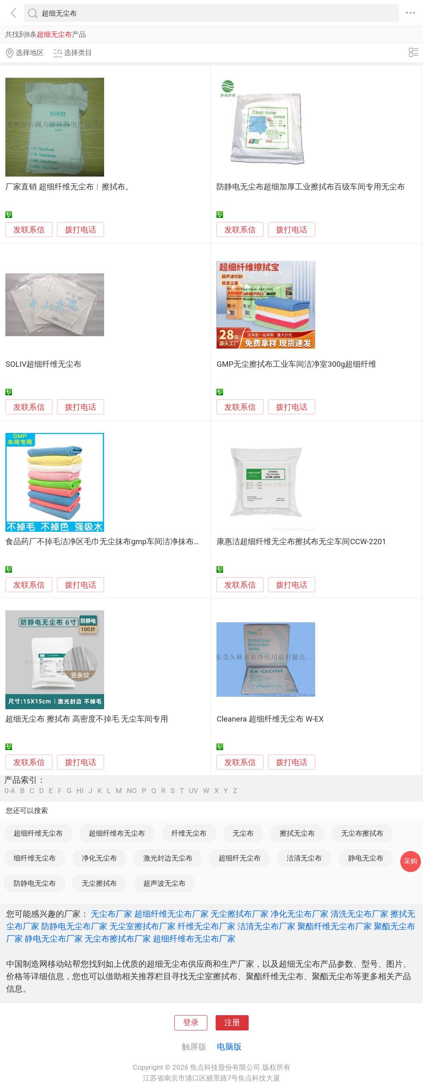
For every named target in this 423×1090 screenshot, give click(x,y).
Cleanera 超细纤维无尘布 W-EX (269, 719)
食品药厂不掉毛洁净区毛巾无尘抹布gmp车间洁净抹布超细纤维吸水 (122, 541)
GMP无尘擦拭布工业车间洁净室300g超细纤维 (296, 364)
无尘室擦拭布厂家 (142, 926)
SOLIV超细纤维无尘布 (43, 364)
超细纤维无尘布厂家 (171, 914)
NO (132, 790)
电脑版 (229, 1047)
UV (193, 790)
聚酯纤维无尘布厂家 (334, 926)
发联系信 (29, 229)
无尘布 (243, 833)
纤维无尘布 (189, 833)
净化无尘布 (99, 858)
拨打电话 (80, 229)
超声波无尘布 (164, 883)
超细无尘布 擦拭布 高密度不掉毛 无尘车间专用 (86, 719)
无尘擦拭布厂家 (240, 914)
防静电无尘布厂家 (74, 926)
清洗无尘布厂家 (359, 914)
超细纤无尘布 (240, 858)
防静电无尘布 (35, 883)
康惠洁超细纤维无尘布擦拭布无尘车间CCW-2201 (301, 541)
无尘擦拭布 (99, 883)
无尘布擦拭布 (362, 833)
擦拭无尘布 (297, 833)
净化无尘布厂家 (299, 914)
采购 (410, 861)
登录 (191, 1022)
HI (79, 790)
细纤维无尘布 (35, 858)
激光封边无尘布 (167, 858)
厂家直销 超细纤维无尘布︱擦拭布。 (69, 186)
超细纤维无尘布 (38, 833)
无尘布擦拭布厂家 (118, 939)
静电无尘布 (365, 858)
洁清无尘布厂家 (266, 926)
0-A (10, 790)
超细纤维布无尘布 (117, 833)
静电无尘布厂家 (54, 939)
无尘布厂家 (111, 914)
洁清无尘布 (304, 858)
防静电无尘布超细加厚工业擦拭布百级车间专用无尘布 (310, 186)
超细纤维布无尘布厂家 (194, 939)
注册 (232, 1022)
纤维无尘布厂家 (206, 926)
